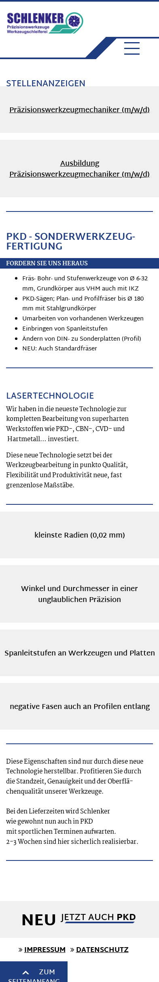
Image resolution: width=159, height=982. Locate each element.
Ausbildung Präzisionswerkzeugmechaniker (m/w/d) (79, 169)
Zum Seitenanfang (79, 972)
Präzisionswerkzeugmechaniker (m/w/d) (79, 110)
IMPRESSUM (45, 950)
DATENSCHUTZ (102, 950)
